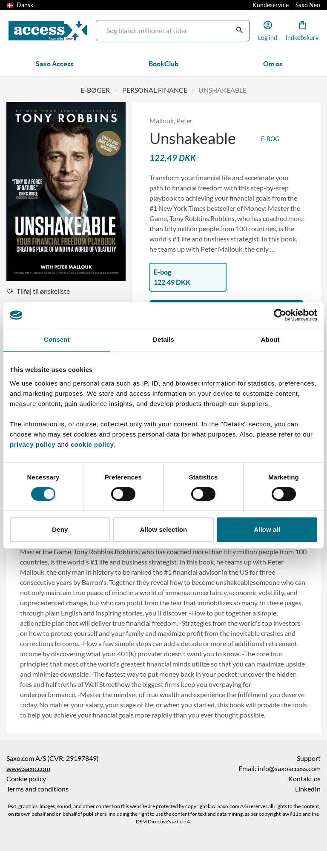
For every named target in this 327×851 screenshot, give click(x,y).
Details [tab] (163, 339)
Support (309, 758)
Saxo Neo (307, 5)
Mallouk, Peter (170, 121)
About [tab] (270, 339)
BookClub (163, 64)
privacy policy (32, 444)
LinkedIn (308, 789)
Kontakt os (304, 779)
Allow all (267, 529)
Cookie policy (26, 779)
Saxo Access (54, 64)
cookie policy (91, 444)
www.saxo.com (28, 768)
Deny (60, 529)
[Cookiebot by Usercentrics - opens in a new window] (280, 315)
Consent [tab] (57, 339)
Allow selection (163, 529)
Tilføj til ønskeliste (38, 291)
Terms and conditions (37, 789)
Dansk (20, 5)
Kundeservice (270, 5)
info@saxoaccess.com (289, 768)
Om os (272, 64)
